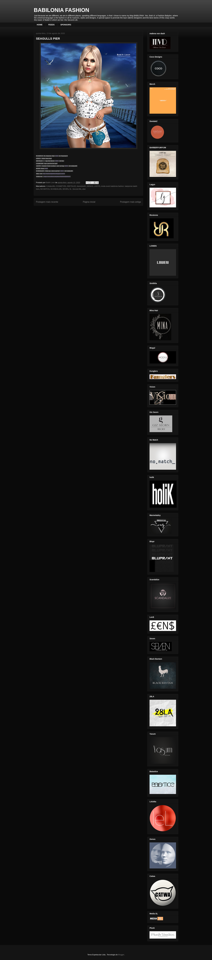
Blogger (121, 955)
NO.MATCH (44, 189)
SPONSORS (65, 25)
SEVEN (65, 189)
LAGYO (97, 186)
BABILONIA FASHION (61, 10)
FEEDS (51, 25)
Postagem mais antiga (130, 202)
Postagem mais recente (47, 202)
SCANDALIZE (56, 189)
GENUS (90, 186)
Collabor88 (50, 186)
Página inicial (89, 202)
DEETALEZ (71, 186)
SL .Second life (75, 189)
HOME (39, 25)
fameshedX (81, 186)
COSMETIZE (61, 186)
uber (84, 189)
